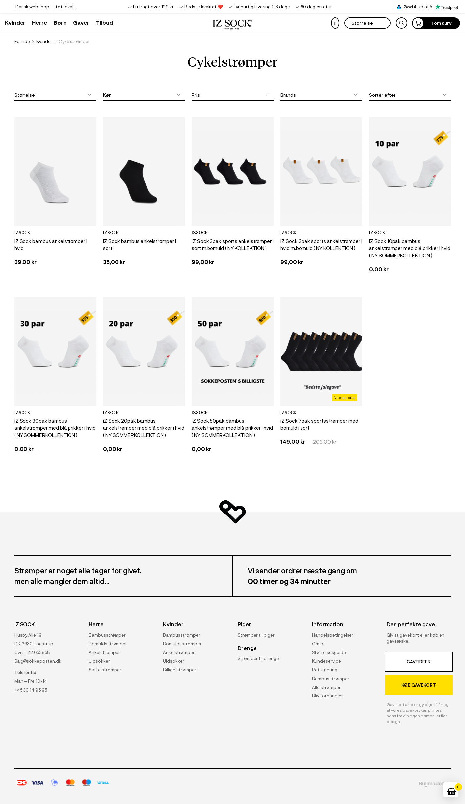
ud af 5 (430, 6)
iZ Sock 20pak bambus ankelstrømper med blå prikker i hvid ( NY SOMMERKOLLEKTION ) (143, 427)
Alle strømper (326, 687)
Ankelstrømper (104, 652)
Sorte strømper (105, 669)
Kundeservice (326, 661)
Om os (319, 643)
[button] (81, 22)
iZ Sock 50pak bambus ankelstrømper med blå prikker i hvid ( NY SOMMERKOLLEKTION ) (232, 427)
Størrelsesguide (329, 652)
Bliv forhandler (327, 695)
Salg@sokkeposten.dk (37, 661)
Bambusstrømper (107, 635)
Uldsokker (99, 661)
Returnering (324, 669)
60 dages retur (316, 6)
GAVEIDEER (419, 661)
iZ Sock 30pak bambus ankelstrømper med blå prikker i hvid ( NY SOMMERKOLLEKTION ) (55, 427)
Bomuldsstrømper (108, 643)
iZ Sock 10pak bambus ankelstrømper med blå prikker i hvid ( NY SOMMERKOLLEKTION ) (409, 248)
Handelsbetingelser (332, 635)
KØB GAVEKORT (418, 685)
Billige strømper (179, 669)
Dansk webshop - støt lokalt (45, 6)
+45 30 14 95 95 (30, 689)
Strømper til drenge (258, 656)
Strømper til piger (256, 635)
